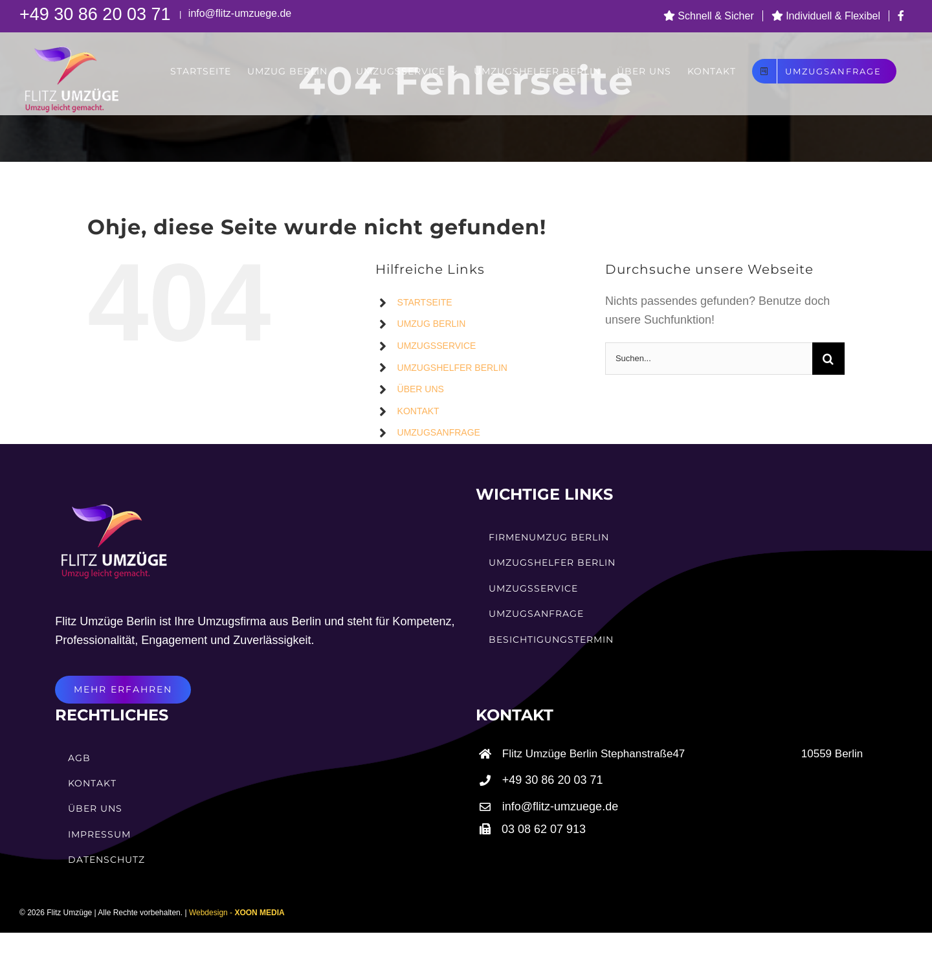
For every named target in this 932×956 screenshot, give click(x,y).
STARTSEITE (424, 302)
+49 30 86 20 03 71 (97, 14)
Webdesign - (237, 912)
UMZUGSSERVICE (436, 345)
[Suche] (828, 358)
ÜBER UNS (420, 389)
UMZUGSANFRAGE (438, 432)
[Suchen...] (708, 358)
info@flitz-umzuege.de (238, 13)
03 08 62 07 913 (544, 829)
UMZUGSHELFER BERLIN (452, 367)
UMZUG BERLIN (431, 323)
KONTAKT (418, 411)
